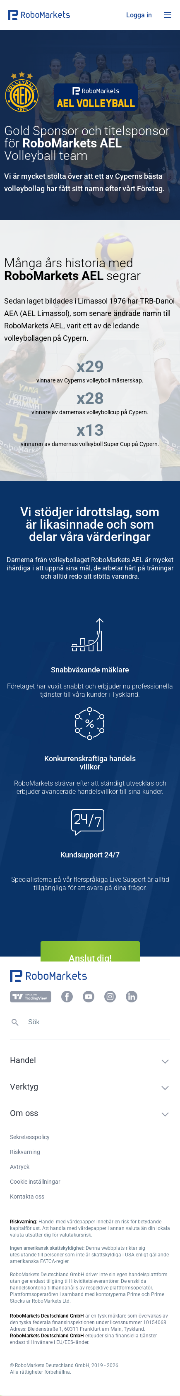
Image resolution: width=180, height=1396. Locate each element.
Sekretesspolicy (30, 1137)
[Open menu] (167, 15)
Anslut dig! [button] (90, 958)
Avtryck (19, 1166)
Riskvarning (25, 1152)
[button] (58, 15)
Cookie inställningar (35, 1181)
